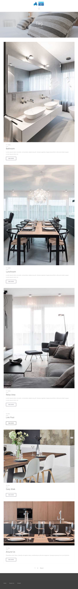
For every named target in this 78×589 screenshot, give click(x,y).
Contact (19, 583)
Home (5, 583)
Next (41, 568)
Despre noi (11, 583)
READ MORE (11, 158)
